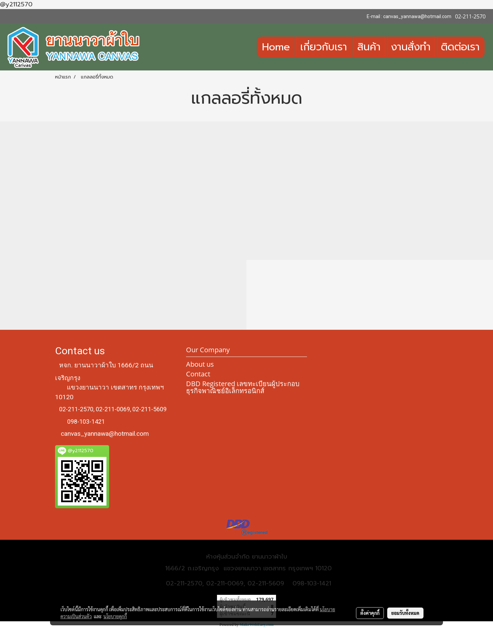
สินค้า (368, 47)
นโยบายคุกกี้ (115, 616)
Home (276, 47)
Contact (198, 373)
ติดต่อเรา (460, 47)
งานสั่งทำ (411, 47)
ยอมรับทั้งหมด (405, 613)
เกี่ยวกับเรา (323, 47)
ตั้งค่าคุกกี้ (369, 613)
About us (200, 364)
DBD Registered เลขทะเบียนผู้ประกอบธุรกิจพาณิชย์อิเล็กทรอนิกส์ (243, 387)
